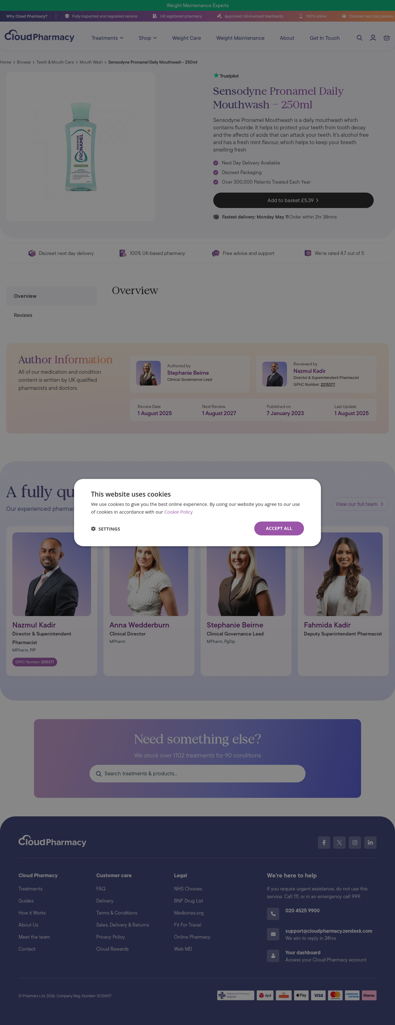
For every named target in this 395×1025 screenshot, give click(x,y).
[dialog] (197, 512)
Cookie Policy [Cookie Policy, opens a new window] (178, 511)
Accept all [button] (279, 528)
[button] (105, 528)
